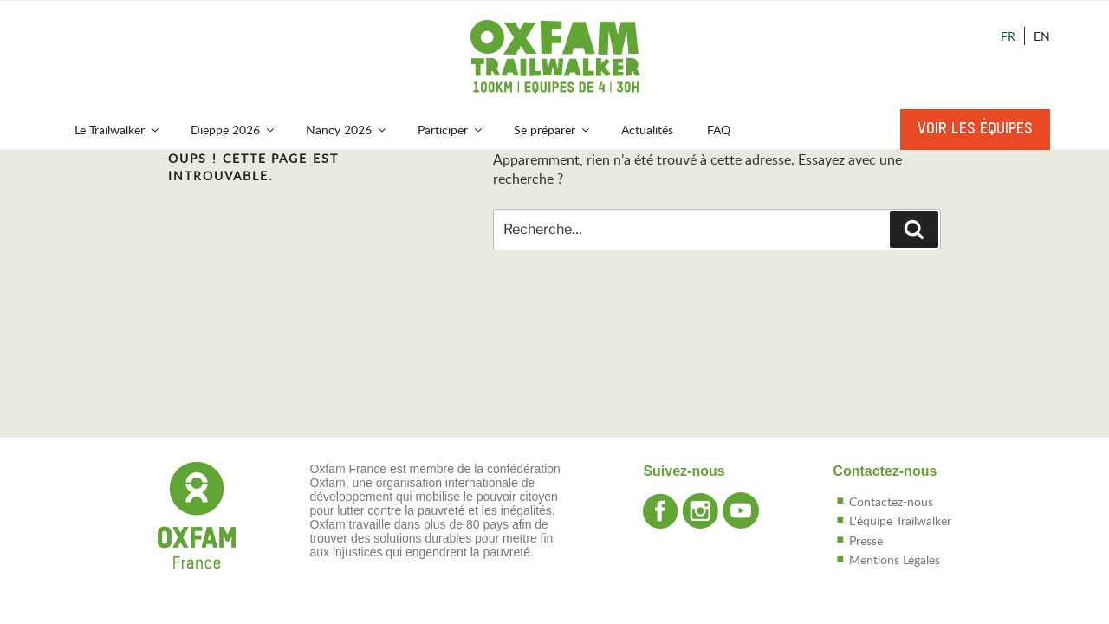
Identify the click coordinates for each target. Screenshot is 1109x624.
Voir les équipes (975, 129)
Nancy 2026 (347, 129)
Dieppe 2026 (233, 129)
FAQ (718, 129)
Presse (866, 540)
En (1042, 36)
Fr (1008, 36)
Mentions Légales (894, 559)
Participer (451, 129)
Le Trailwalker (118, 129)
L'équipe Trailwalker (900, 520)
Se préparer (553, 129)
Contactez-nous (891, 501)
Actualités (647, 129)
